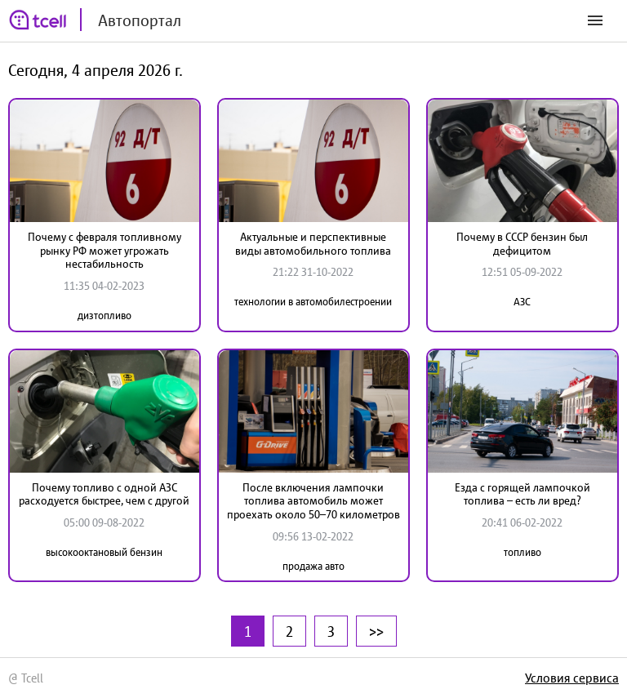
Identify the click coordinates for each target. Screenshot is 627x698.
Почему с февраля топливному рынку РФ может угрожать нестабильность (104, 250)
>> (376, 631)
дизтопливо (104, 315)
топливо (522, 552)
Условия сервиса (572, 677)
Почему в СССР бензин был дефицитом (522, 243)
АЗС (522, 302)
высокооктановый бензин (104, 552)
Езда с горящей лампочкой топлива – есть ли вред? (522, 494)
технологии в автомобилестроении (313, 302)
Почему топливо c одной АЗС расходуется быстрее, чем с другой (104, 494)
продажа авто (313, 566)
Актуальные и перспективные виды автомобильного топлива (313, 243)
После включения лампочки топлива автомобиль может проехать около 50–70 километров (313, 501)
